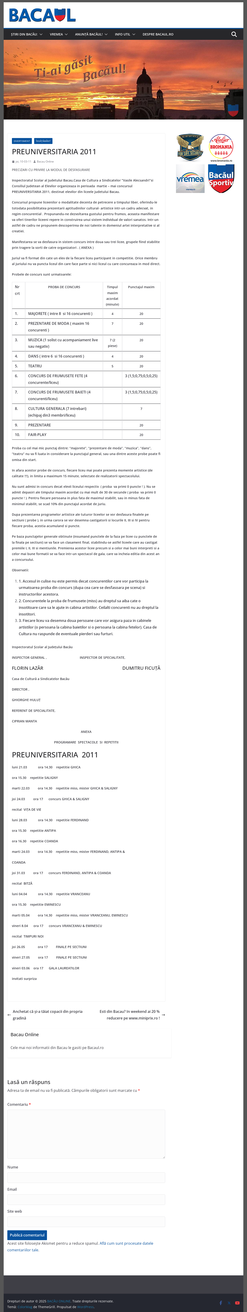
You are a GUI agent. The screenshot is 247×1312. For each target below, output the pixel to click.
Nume (12, 1167)
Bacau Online (45, 161)
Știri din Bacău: (24, 34)
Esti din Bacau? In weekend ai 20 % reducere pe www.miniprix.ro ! (132, 1015)
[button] (40, 34)
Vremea (56, 34)
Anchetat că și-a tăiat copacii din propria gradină (44, 1015)
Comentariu (19, 1104)
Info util (122, 34)
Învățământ (43, 141)
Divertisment (22, 141)
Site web (14, 1211)
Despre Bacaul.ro (158, 34)
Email (12, 1189)
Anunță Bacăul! (89, 34)
